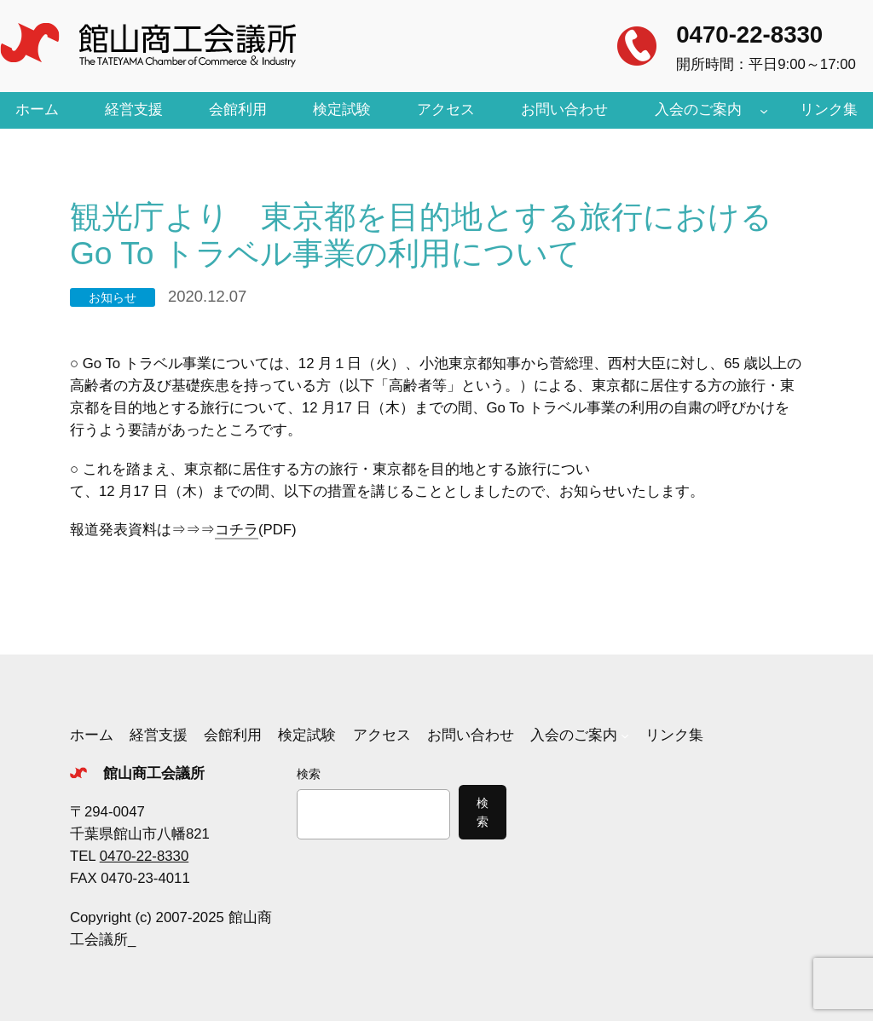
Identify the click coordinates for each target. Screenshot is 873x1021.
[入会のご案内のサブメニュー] (764, 110)
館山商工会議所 (154, 773)
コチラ (236, 530)
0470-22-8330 (749, 34)
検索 (309, 774)
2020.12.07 (207, 296)
